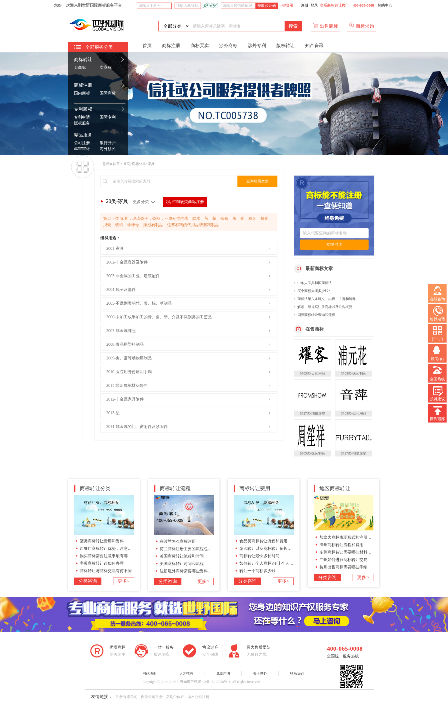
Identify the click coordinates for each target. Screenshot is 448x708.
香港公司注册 (152, 697)
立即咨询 (334, 244)
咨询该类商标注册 (185, 202)
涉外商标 (228, 45)
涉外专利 (257, 45)
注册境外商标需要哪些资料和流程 (190, 571)
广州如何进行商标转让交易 (343, 560)
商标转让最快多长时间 (259, 556)
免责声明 (223, 673)
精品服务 (83, 134)
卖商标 (106, 67)
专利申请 (82, 117)
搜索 (293, 26)
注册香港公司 (126, 697)
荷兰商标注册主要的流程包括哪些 (190, 549)
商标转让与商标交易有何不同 (106, 571)
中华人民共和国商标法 (314, 283)
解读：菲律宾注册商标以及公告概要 (324, 307)
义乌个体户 (175, 697)
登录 (314, 5)
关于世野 (260, 673)
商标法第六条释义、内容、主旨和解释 (326, 299)
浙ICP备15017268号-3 (214, 682)
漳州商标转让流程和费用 (341, 545)
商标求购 (361, 26)
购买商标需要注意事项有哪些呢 (108, 556)
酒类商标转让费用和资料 (102, 541)
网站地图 (149, 673)
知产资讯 (314, 45)
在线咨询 (437, 293)
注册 (304, 5)
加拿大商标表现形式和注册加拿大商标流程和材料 (363, 537)
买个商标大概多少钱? (313, 291)
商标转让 (83, 59)
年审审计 (82, 149)
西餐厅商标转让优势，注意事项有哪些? (114, 548)
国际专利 (108, 117)
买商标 (80, 67)
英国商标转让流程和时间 (182, 556)
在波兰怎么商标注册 (178, 541)
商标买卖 (200, 45)
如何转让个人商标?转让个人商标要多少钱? (277, 563)
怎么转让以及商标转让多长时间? (268, 548)
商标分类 (139, 164)
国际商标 (108, 93)
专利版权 (83, 109)
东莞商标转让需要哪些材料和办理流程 (353, 552)
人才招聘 (186, 673)
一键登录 (285, 5)
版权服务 (82, 123)
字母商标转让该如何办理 (102, 563)
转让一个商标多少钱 (257, 571)
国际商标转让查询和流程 (316, 315)
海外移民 (108, 149)
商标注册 (83, 85)
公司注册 (82, 143)
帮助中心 (384, 5)
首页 (147, 45)
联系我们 (297, 673)
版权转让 (285, 45)
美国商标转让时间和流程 (182, 564)
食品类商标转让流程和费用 (263, 541)
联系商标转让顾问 (334, 5)
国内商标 (82, 93)
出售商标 (325, 26)
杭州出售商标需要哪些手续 (343, 567)
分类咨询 (88, 581)
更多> (123, 581)
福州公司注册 (198, 697)
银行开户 (108, 143)
